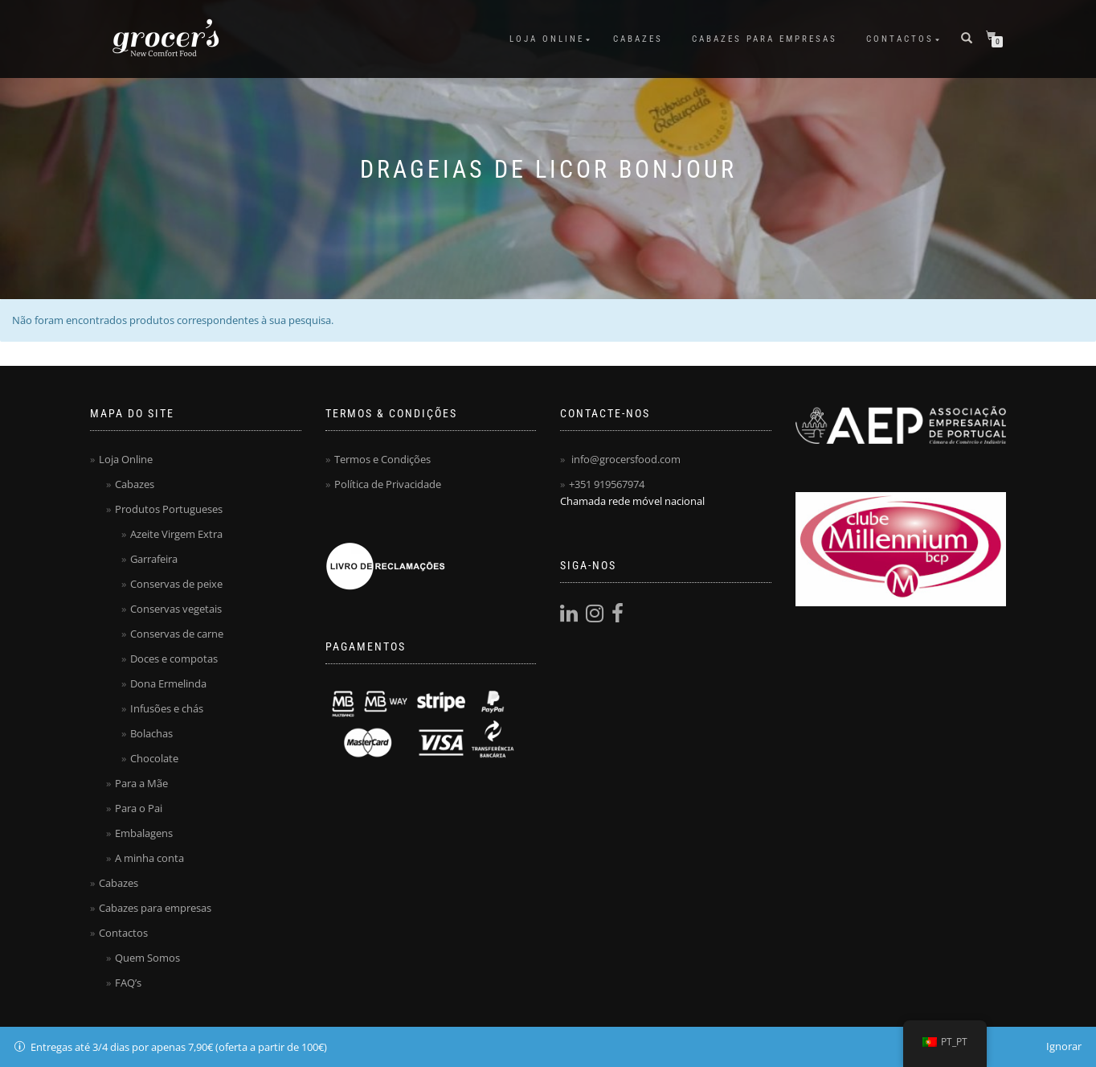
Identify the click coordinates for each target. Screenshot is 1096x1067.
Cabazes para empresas (764, 39)
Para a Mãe (141, 783)
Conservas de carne (176, 633)
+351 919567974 (606, 484)
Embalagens (144, 833)
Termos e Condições (382, 459)
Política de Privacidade (387, 484)
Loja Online (546, 39)
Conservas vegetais (176, 608)
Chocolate (154, 758)
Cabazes (638, 39)
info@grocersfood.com (626, 459)
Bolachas (151, 733)
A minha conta (149, 858)
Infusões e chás (166, 708)
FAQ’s (128, 982)
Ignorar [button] (1064, 1046)
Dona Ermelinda (168, 683)
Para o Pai (138, 808)
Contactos (900, 39)
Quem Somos (147, 957)
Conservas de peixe (176, 584)
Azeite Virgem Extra (176, 534)
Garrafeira (154, 559)
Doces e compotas (174, 658)
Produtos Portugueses (169, 509)
